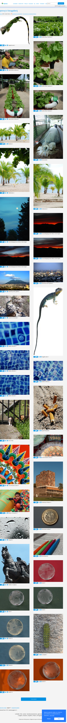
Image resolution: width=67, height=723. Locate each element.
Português (39, 715)
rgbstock (4, 3)
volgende (13, 707)
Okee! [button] (59, 718)
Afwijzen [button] (49, 718)
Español (30, 715)
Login (46, 3)
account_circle (7, 45)
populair (26, 3)
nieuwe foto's (20, 3)
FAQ (34, 3)
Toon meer (34, 699)
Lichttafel (17, 714)
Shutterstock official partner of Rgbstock (26, 719)
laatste (17, 707)
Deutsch (25, 715)
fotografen (42, 3)
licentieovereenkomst (32, 714)
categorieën (15, 3)
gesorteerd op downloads (17, 13)
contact (37, 3)
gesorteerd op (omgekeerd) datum (29, 13)
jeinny (1, 13)
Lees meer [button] (52, 715)
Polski (34, 715)
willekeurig (31, 3)
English (20, 715)
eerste (1, 707)
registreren (61, 3)
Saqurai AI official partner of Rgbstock (41, 719)
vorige (4, 707)
